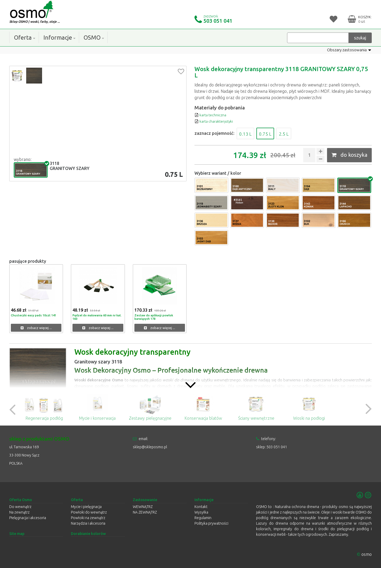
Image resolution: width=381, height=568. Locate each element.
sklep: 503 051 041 (271, 447)
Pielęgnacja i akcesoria (27, 518)
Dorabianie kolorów (88, 534)
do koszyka (349, 155)
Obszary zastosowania (348, 50)
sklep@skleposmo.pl (150, 447)
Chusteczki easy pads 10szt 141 (34, 315)
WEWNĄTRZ (143, 507)
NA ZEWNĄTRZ (145, 512)
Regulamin (202, 518)
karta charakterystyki (216, 121)
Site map (16, 534)
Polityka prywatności (211, 523)
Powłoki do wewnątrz (89, 512)
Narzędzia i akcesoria (88, 523)
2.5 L (292, 133)
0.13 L (247, 133)
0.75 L (271, 133)
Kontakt (200, 507)
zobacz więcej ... (36, 328)
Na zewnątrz (19, 512)
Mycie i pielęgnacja (86, 507)
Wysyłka (201, 512)
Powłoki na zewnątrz (88, 518)
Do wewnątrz (20, 507)
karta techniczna (212, 114)
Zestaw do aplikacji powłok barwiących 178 (154, 316)
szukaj (360, 37)
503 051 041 (217, 21)
